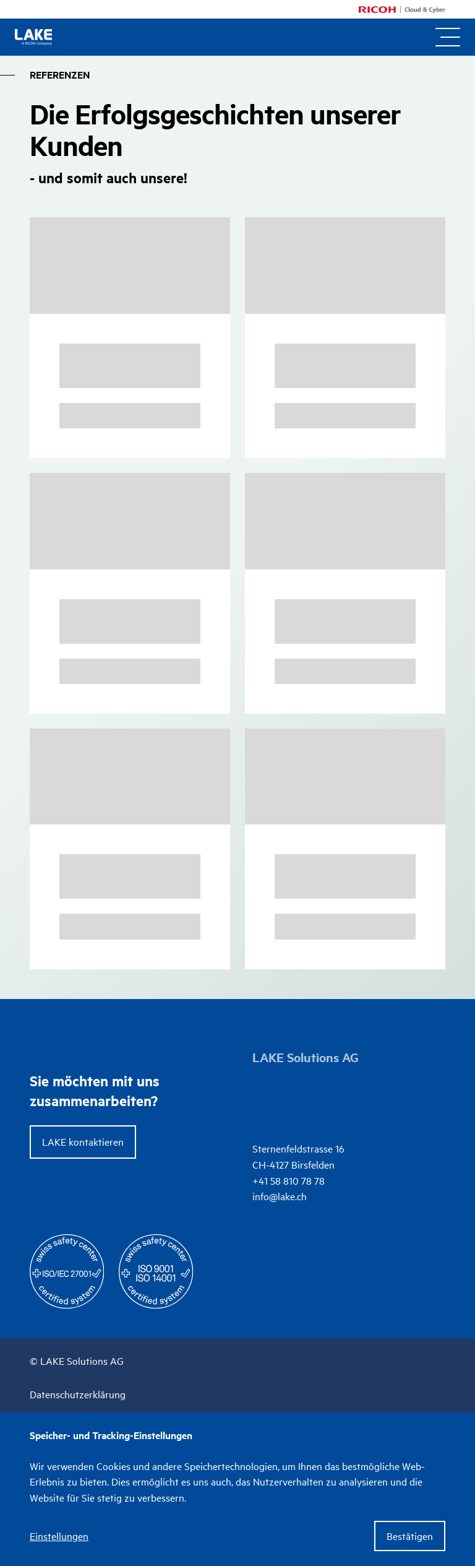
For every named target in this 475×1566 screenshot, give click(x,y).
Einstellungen (59, 1535)
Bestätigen (410, 1535)
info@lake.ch (279, 1117)
